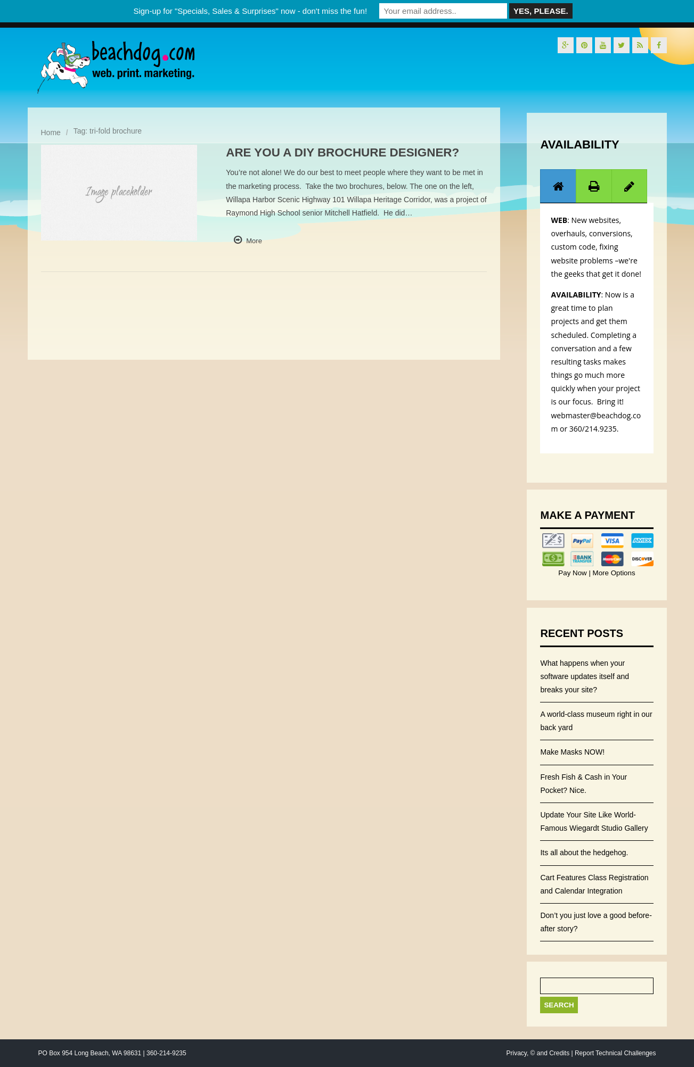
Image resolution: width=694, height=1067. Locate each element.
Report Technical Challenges (615, 1053)
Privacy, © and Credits (537, 1053)
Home (51, 132)
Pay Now (573, 573)
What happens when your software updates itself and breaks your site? (584, 676)
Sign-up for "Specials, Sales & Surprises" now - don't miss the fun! (250, 10)
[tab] (558, 186)
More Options (613, 573)
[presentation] (558, 186)
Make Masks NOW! (572, 752)
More (254, 241)
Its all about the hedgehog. (584, 852)
